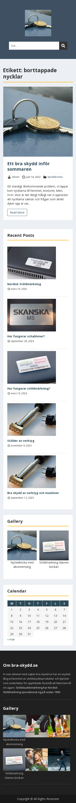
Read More (17, 212)
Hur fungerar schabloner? (26, 336)
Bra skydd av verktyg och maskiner (33, 493)
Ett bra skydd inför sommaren (28, 166)
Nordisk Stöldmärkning (24, 284)
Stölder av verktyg (20, 441)
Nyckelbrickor (55, 177)
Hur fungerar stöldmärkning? (28, 388)
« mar (11, 639)
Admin (15, 177)
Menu (7, 7)
